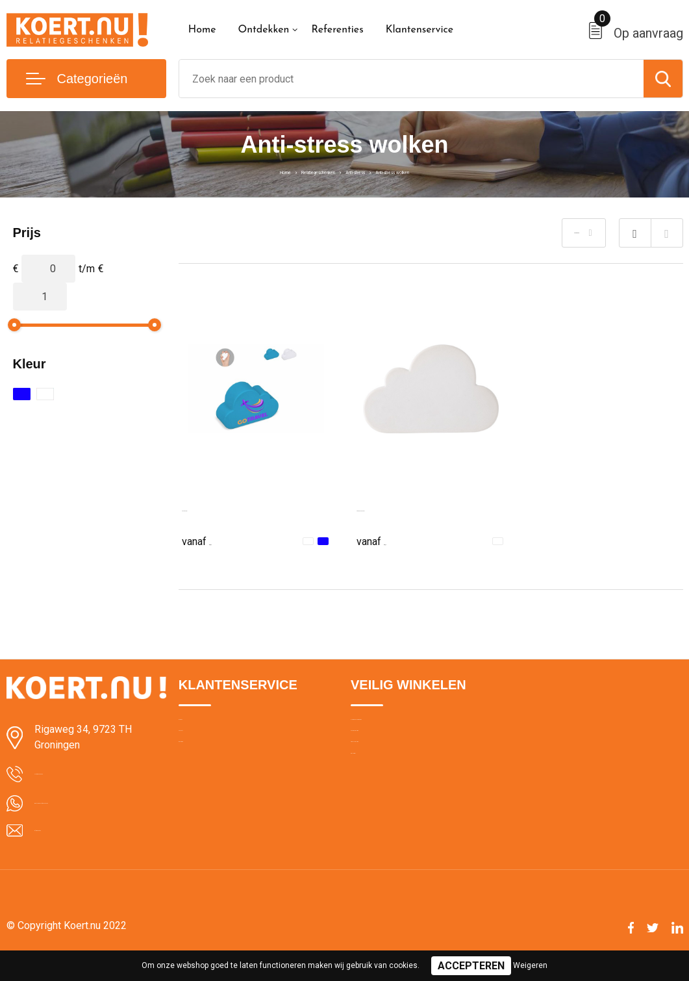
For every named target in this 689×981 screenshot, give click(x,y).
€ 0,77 (386, 540)
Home (202, 30)
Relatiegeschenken (287, 171)
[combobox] (411, 78)
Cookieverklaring (386, 756)
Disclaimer (373, 812)
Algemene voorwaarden (401, 728)
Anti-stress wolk (218, 507)
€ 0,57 (211, 540)
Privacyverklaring (386, 784)
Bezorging (200, 784)
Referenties (337, 30)
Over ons (198, 728)
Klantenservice (420, 30)
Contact (196, 756)
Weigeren (530, 965)
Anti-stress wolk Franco (410, 507)
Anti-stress (364, 171)
